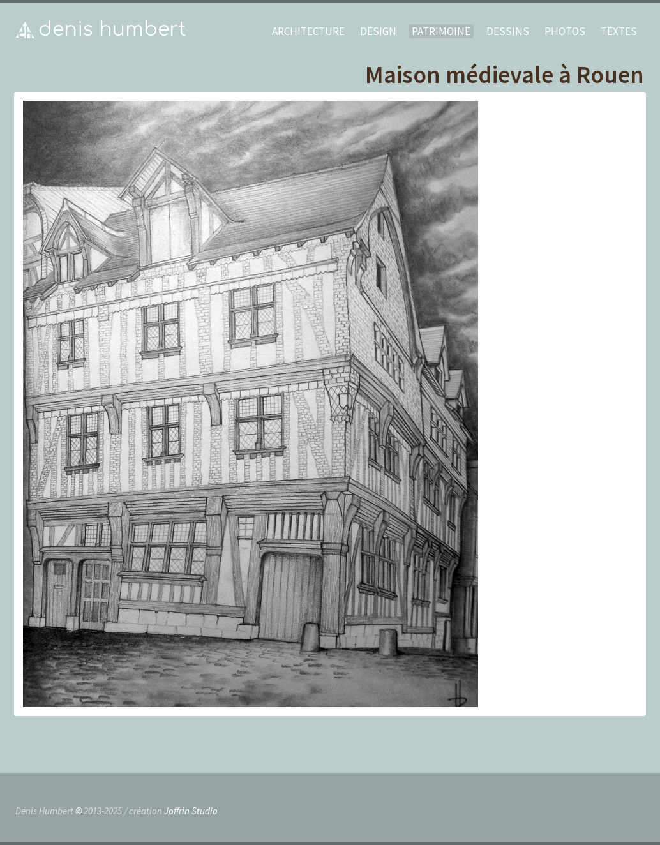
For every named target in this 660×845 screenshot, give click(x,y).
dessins (507, 31)
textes (619, 31)
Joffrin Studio (191, 811)
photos (564, 31)
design (378, 31)
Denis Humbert (112, 29)
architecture (308, 31)
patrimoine (441, 31)
